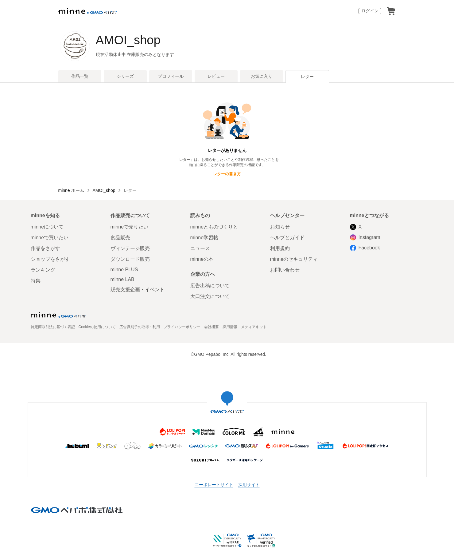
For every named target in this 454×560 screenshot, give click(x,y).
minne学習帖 (204, 237)
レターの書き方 (227, 174)
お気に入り (261, 76)
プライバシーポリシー (182, 327)
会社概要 (211, 327)
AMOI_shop (128, 40)
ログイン (369, 10)
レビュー (216, 76)
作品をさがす (45, 248)
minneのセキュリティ (294, 259)
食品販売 (120, 237)
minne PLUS (124, 269)
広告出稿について (210, 285)
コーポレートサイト (214, 484)
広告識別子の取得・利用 (139, 327)
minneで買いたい (50, 237)
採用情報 (230, 327)
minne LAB (122, 279)
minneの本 (202, 259)
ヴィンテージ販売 (130, 248)
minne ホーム (71, 190)
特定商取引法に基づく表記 (53, 327)
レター (307, 76)
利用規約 (280, 248)
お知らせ (280, 226)
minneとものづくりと (214, 226)
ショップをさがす (50, 259)
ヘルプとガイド (287, 237)
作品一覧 (79, 76)
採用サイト (249, 484)
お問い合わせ (285, 269)
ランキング (43, 269)
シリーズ (125, 76)
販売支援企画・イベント (138, 289)
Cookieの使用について (97, 327)
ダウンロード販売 (130, 259)
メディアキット (254, 327)
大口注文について (210, 296)
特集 (36, 280)
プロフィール (171, 76)
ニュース (200, 248)
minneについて (47, 226)
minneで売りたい (130, 226)
